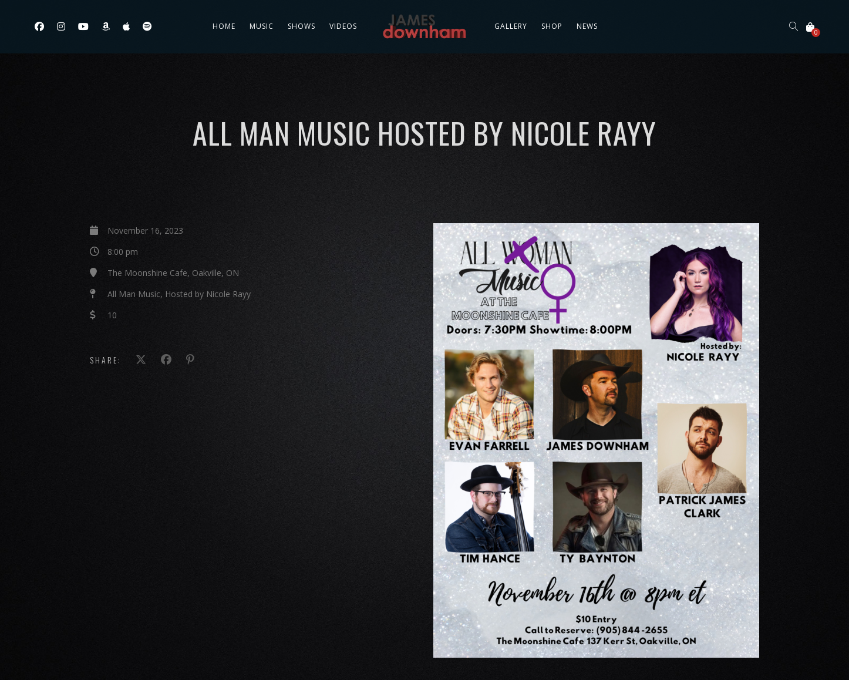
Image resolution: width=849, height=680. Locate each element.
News (587, 26)
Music (262, 26)
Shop (551, 26)
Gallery (510, 26)
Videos (343, 26)
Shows (301, 26)
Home (224, 26)
